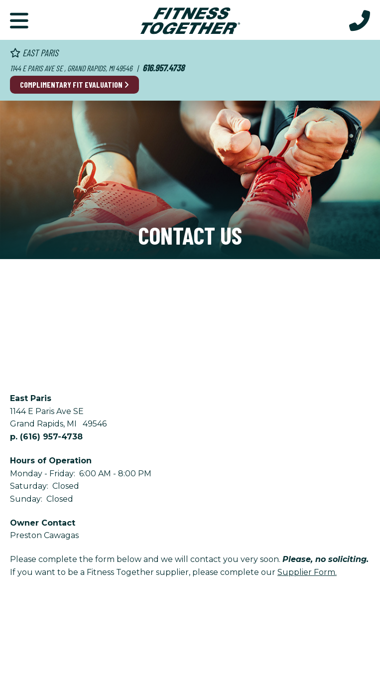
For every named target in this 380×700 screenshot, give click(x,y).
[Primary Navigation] (19, 20)
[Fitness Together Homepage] (190, 20)
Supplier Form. (307, 572)
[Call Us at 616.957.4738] (359, 20)
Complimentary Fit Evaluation (74, 84)
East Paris (34, 52)
